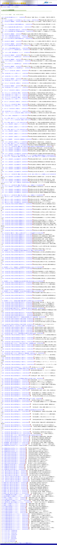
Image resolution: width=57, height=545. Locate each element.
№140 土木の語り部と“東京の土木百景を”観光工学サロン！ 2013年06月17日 (17, 275)
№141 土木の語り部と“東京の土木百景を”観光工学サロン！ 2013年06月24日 (17, 272)
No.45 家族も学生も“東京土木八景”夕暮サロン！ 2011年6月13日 (15, 482)
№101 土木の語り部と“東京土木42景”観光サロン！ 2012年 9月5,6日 (16, 370)
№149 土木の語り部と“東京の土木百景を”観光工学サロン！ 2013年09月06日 (17, 251)
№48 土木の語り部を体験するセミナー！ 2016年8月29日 (14, 17)
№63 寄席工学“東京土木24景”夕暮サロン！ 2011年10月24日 (14, 455)
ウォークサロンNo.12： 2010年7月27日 (9, 531)
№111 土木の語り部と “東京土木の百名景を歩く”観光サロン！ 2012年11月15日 (18, 344)
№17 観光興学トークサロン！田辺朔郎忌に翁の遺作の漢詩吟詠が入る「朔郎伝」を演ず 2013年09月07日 (23, 250)
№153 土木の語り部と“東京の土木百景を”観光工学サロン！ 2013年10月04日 (17, 242)
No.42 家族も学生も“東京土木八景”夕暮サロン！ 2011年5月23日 (15, 487)
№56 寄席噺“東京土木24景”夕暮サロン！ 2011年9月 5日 (13, 466)
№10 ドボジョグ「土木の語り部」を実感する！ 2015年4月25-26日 (16, 83)
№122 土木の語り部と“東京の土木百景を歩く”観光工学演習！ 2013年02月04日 (18, 320)
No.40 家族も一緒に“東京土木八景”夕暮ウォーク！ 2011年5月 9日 (15, 490)
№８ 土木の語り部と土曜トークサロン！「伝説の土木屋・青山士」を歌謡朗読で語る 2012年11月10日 (23, 343)
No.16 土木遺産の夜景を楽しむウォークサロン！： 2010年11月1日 (15, 526)
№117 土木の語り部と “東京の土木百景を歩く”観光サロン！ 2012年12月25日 (18, 330)
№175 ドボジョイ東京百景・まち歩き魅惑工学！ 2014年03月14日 (15, 192)
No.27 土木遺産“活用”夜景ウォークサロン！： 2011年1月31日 (14, 509)
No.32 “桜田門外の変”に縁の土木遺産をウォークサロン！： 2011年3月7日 (17, 502)
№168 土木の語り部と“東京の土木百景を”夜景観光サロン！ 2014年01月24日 (17, 209)
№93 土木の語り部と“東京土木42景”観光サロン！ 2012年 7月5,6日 (16, 390)
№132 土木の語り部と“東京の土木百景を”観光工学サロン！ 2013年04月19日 (17, 298)
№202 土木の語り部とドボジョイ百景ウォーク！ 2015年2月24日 (15, 98)
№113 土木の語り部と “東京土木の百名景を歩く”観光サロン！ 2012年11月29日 (18, 339)
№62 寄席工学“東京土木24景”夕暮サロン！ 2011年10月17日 (14, 457)
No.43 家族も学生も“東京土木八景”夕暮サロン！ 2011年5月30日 (15, 485)
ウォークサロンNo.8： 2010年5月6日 (9, 537)
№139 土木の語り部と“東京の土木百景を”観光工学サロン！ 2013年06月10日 (17, 278)
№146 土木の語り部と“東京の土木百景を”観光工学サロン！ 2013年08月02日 (17, 258)
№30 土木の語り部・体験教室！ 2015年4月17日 (12, 85)
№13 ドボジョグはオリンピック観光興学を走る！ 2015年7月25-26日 (16, 56)
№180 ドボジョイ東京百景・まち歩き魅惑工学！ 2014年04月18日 (15, 179)
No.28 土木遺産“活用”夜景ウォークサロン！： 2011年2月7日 (14, 508)
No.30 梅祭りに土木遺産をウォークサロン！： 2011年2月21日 (14, 505)
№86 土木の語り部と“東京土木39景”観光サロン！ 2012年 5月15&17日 (16, 407)
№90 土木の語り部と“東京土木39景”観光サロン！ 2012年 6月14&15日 (16, 395)
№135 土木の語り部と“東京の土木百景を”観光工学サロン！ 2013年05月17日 (17, 289)
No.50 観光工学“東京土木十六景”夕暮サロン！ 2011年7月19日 (15, 475)
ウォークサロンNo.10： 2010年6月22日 (9, 534)
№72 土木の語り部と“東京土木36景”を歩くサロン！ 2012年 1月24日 (16, 441)
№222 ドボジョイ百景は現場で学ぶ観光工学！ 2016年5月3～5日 (15, 35)
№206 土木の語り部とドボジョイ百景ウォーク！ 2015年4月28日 (15, 80)
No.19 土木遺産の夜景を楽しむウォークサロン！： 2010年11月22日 (15, 521)
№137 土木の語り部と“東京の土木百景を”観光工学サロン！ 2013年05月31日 (17, 284)
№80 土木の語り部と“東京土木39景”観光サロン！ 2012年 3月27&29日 (16, 425)
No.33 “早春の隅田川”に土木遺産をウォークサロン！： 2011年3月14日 (16, 500)
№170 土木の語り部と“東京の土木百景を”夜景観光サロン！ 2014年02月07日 (17, 203)
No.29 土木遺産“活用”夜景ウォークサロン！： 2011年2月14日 (14, 506)
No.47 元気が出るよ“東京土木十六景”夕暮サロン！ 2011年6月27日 (15, 479)
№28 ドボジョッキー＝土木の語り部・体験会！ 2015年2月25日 (15, 97)
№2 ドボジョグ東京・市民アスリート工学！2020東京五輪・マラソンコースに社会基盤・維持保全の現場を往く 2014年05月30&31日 (28, 155)
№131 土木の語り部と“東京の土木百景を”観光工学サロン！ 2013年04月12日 (17, 302)
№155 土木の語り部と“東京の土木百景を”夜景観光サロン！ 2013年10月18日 (17, 238)
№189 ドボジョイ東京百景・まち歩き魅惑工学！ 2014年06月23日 (15, 150)
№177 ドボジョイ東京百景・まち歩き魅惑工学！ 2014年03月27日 (15, 189)
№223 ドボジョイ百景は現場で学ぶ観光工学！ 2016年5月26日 (15, 29)
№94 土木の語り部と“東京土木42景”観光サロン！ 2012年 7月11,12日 (16, 387)
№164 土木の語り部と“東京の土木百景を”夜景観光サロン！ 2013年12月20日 (17, 220)
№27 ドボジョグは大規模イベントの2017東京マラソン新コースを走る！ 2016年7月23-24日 (21, 20)
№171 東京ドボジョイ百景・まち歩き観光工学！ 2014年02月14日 (15, 202)
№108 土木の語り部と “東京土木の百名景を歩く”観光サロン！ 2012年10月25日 (18, 351)
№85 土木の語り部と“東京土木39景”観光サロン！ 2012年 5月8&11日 (16, 411)
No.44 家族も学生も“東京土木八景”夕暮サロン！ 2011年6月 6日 (15, 484)
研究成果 (32, 5)
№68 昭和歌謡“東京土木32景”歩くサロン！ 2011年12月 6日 (14, 448)
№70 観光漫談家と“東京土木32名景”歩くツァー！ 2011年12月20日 (15, 444)
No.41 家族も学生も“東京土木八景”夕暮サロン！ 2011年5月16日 (15, 488)
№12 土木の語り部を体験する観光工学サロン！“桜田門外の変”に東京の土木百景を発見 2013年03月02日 (23, 308)
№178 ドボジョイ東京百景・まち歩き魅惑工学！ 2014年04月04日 (15, 186)
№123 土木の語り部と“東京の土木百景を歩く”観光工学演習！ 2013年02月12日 (18, 318)
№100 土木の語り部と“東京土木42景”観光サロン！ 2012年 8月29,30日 (16, 372)
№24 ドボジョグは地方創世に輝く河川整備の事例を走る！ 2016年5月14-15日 (18, 31)
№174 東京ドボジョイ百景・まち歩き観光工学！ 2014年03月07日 (15, 196)
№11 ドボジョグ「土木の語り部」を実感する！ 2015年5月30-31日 (16, 70)
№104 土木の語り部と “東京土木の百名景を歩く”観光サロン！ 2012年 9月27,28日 (18, 361)
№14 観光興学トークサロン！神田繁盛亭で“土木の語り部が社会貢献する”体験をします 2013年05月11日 (23, 291)
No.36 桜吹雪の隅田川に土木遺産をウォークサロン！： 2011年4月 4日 (16, 496)
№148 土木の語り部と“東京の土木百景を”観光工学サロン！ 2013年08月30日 (17, 254)
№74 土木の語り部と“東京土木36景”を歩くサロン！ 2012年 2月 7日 (16, 438)
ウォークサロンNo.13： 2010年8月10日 (9, 530)
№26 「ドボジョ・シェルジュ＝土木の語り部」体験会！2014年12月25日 (17, 112)
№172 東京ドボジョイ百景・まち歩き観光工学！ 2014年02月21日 (15, 200)
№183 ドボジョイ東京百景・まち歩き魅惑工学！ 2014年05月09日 (15, 168)
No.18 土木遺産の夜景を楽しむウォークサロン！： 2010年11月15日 (15, 523)
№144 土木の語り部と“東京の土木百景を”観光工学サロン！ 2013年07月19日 (17, 264)
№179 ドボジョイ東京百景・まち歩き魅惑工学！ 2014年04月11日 (15, 180)
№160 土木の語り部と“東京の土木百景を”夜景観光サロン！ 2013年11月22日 (17, 227)
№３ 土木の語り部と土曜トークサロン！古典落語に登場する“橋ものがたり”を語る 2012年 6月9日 (22, 398)
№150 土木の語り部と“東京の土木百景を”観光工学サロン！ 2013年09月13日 (17, 248)
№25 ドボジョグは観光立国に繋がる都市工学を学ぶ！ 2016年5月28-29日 (17, 26)
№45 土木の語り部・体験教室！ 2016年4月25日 (12, 41)
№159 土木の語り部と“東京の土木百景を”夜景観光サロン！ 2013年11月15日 (17, 230)
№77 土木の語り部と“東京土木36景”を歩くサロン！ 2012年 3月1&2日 (16, 432)
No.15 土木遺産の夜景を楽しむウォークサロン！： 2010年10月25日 (15, 527)
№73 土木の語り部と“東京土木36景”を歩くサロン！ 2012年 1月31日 (16, 439)
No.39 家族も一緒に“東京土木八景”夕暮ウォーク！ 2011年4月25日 (15, 491)
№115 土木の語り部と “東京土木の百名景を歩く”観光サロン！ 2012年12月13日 (18, 334)
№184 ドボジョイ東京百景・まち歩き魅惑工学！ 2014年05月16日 (15, 167)
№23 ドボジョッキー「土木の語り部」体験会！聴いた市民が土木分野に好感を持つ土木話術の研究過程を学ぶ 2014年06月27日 (27, 146)
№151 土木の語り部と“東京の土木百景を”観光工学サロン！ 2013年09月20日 (17, 246)
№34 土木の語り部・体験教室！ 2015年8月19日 (12, 55)
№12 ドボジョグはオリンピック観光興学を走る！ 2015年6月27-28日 (16, 63)
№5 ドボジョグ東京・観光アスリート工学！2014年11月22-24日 (15, 122)
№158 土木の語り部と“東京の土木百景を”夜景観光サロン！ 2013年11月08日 (17, 234)
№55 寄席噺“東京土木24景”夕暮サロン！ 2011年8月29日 (13, 467)
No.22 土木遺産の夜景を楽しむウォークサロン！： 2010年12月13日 (15, 517)
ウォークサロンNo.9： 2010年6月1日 (9, 535)
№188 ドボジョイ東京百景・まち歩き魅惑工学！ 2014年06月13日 (15, 153)
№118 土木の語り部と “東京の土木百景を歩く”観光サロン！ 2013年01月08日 (18, 328)
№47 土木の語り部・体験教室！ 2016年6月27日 (12, 21)
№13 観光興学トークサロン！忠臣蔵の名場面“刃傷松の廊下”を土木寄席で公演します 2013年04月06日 (23, 300)
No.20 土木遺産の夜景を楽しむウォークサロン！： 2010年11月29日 (15, 520)
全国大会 (25, 5)
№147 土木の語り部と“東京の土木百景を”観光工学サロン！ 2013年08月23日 (17, 257)
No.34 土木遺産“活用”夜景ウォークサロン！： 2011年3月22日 (14, 499)
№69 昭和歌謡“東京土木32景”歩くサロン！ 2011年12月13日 (14, 445)
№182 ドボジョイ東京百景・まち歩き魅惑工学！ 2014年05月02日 (15, 171)
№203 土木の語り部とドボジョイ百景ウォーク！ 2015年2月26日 (15, 95)
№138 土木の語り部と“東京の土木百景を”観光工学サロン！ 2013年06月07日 (17, 282)
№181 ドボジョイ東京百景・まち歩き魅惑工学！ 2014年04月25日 (15, 176)
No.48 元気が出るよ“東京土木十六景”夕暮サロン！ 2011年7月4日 (15, 478)
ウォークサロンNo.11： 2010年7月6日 (9, 533)
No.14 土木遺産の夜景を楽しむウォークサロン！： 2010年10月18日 (15, 529)
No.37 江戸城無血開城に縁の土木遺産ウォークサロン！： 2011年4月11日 (16, 494)
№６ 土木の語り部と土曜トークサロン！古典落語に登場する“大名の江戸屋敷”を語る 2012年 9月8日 (23, 368)
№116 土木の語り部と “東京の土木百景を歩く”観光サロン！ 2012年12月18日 (18, 331)
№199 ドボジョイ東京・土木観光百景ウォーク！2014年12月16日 (15, 115)
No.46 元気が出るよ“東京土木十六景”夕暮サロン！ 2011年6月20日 (15, 481)
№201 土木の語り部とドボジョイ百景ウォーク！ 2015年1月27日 (15, 105)
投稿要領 (35, 5)
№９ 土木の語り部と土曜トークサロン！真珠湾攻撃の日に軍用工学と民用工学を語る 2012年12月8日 (23, 333)
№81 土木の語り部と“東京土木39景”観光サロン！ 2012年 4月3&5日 (16, 422)
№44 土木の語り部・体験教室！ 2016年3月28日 (12, 43)
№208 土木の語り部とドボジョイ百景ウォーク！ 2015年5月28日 (15, 73)
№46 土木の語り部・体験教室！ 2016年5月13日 (12, 33)
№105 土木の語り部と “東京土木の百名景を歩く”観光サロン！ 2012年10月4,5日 (18, 358)
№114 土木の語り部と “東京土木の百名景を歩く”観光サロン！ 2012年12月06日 (18, 337)
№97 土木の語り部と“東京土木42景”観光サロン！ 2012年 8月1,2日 (16, 381)
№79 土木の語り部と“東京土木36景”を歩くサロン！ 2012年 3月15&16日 (17, 426)
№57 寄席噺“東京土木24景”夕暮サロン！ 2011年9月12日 (13, 464)
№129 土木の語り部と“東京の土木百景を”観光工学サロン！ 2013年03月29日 (17, 305)
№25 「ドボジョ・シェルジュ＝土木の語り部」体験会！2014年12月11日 (17, 119)
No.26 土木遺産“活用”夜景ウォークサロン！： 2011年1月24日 (14, 511)
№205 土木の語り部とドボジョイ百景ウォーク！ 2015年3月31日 (15, 87)
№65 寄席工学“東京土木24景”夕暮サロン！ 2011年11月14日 (14, 452)
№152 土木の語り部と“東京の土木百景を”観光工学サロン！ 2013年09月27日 (17, 243)
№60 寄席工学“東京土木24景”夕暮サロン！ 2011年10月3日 (14, 460)
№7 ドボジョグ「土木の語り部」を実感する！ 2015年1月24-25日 (16, 108)
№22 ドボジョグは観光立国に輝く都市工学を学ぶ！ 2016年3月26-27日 (17, 45)
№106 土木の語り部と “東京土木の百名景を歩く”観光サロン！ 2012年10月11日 (18, 357)
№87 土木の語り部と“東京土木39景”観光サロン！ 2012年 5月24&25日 (16, 404)
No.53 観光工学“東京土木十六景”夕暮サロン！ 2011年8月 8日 (14, 470)
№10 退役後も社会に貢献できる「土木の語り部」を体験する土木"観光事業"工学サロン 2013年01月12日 (23, 325)
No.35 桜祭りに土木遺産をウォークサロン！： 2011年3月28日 (14, 497)
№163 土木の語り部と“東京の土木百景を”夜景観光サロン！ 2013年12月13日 (17, 221)
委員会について (16, 5)
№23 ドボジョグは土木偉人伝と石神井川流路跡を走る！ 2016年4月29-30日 (18, 38)
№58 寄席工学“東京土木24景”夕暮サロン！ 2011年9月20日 (14, 463)
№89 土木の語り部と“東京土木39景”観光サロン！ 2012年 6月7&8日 (16, 400)
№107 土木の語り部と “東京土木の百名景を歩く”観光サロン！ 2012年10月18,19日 (19, 354)
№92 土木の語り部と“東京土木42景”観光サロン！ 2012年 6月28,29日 (16, 392)
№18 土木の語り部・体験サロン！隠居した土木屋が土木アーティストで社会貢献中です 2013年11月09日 (23, 233)
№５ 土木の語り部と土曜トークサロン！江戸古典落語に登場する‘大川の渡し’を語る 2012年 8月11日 (23, 378)
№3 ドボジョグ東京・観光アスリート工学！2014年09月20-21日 (15, 143)
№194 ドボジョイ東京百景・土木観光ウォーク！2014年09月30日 (15, 136)
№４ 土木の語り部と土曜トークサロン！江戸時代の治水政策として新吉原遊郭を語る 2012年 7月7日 (23, 388)
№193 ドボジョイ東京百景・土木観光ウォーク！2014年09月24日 (15, 141)
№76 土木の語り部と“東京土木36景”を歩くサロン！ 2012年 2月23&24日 (17, 433)
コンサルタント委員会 (6, 7)
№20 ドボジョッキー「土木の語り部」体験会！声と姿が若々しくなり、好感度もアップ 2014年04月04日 (23, 185)
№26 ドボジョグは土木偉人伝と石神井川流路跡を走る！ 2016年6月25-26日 (18, 24)
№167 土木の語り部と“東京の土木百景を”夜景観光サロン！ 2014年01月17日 (17, 212)
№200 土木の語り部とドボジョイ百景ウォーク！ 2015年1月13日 (15, 111)
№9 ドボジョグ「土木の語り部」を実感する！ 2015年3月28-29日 (16, 90)
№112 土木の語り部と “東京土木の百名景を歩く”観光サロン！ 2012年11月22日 (18, 341)
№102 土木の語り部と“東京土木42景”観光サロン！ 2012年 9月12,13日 (16, 367)
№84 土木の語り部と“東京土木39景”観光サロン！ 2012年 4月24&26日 (16, 414)
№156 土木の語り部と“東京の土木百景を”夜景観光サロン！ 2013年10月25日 (17, 237)
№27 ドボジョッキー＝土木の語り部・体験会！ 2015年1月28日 (15, 104)
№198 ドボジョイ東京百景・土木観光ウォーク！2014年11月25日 (15, 124)
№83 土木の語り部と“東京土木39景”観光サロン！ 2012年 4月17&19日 (16, 416)
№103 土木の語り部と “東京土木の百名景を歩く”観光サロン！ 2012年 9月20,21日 (18, 364)
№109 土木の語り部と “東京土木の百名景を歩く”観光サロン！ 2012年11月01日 (18, 349)
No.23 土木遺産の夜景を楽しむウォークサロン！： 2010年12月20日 (15, 515)
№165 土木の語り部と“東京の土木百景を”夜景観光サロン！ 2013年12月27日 (17, 217)
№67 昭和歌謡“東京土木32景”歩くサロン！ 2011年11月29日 (14, 449)
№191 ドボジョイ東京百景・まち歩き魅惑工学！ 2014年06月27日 (15, 147)
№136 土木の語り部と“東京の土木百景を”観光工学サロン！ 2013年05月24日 (17, 286)
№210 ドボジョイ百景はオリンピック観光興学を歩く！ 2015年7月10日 (17, 60)
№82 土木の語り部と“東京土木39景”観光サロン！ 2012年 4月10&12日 (16, 419)
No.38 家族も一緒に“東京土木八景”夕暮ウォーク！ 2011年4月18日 (15, 493)
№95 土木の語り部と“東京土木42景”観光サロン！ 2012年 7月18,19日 (16, 384)
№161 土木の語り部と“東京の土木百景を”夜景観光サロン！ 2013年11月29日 (17, 224)
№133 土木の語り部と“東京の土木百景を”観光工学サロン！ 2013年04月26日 (17, 295)
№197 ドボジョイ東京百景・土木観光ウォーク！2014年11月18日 (15, 126)
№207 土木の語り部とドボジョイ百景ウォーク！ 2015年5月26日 (15, 76)
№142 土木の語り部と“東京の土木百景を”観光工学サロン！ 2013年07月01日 (17, 271)
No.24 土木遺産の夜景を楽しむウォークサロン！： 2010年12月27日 (15, 514)
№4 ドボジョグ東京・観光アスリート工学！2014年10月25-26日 (15, 129)
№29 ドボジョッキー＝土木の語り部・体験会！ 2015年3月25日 (15, 92)
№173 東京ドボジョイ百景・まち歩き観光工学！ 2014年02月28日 (15, 199)
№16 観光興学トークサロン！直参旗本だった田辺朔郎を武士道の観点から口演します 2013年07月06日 (23, 267)
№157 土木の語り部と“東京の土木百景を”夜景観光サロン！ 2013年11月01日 (17, 236)
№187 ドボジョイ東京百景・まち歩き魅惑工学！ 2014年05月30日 (15, 159)
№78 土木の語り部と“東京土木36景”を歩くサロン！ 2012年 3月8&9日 (16, 429)
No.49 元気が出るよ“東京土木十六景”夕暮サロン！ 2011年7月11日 (15, 476)
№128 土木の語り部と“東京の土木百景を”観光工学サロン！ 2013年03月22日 (17, 306)
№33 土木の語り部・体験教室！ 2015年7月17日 (12, 59)
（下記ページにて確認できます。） (26, 542)
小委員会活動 (21, 5)
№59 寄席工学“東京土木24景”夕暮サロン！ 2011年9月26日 (14, 461)
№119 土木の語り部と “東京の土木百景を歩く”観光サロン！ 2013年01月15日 (18, 327)
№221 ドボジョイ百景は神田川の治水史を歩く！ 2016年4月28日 (15, 37)
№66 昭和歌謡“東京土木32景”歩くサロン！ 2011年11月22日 (14, 451)
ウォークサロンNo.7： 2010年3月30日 (9, 538)
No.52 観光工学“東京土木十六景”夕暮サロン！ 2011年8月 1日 (14, 472)
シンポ (29, 5)
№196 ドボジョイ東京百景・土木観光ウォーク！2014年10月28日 (15, 131)
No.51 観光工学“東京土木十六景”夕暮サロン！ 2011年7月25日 (15, 473)
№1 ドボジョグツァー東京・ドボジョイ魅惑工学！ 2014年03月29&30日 (16, 182)
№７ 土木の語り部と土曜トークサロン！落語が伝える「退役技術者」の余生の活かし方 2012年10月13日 (23, 353)
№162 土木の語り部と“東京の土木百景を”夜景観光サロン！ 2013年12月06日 (17, 223)
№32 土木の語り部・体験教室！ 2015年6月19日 (12, 66)
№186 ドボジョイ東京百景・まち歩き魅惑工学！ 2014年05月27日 (15, 161)
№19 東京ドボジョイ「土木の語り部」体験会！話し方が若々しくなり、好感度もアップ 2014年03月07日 (23, 195)
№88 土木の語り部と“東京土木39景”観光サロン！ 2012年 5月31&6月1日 (17, 401)
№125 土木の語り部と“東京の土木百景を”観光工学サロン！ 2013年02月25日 (18, 314)
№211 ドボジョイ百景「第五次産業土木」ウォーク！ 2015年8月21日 (16, 52)
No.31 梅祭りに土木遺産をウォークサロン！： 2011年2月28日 (14, 503)
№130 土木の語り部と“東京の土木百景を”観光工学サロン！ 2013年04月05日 (17, 303)
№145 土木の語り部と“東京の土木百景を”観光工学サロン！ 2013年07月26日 (17, 261)
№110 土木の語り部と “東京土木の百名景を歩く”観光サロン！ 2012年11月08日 (18, 346)
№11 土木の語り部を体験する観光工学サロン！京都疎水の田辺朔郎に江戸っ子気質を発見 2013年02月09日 (24, 317)
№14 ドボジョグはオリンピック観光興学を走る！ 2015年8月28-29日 (16, 49)
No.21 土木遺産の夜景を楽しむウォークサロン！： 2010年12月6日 (15, 518)
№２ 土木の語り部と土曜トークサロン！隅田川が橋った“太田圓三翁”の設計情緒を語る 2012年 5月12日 (23, 409)
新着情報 (4, 5)
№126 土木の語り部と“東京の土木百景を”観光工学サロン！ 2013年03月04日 (17, 312)
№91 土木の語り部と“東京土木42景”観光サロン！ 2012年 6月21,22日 (16, 394)
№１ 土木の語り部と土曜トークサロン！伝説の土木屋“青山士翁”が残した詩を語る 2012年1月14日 (22, 435)
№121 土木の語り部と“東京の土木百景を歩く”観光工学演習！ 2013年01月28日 (18, 321)
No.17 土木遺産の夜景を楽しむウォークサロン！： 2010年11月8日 (15, 524)
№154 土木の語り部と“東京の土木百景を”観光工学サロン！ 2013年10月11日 (17, 240)
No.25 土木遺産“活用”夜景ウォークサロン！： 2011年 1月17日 (14, 512)
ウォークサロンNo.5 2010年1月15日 (9, 541)
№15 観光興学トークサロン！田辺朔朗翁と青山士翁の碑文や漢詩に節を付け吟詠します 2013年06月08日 (23, 281)
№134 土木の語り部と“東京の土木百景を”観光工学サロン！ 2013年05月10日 (17, 292)
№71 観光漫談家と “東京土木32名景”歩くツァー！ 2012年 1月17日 (16, 442)
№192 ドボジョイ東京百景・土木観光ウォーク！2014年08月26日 (15, 144)
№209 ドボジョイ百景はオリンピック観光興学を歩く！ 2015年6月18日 (17, 67)
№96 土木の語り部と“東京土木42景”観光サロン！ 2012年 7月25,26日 (16, 382)
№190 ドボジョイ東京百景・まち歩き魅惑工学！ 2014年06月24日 (15, 149)
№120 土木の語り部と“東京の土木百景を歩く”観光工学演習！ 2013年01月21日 (18, 324)
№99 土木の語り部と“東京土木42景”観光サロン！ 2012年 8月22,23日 (16, 375)
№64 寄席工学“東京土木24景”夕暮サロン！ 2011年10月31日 (14, 454)
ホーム (1, 5)
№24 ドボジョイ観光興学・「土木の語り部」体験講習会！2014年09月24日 (17, 139)
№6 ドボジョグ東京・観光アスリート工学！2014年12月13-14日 (15, 118)
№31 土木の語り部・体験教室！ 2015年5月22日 (12, 78)
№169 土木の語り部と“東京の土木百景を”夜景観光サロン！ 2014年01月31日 (17, 206)
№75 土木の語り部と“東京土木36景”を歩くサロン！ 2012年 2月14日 (16, 436)
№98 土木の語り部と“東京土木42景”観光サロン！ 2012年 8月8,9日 (16, 379)
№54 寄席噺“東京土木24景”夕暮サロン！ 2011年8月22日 (13, 469)
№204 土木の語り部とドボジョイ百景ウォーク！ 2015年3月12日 (15, 94)
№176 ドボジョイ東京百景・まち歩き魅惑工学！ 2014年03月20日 (15, 190)
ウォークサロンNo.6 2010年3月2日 (8, 540)
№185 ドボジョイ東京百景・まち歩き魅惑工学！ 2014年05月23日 (15, 164)
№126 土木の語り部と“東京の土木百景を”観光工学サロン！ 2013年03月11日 (17, 309)
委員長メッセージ (10, 5)
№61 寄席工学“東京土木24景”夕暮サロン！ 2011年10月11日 (14, 458)
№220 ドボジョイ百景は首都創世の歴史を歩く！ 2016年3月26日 (15, 48)
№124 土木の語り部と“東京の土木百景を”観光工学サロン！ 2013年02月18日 (18, 315)
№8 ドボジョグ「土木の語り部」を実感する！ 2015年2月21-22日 (16, 101)
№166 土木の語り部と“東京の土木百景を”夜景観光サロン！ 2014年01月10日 (17, 214)
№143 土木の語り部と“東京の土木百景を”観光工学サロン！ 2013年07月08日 (17, 268)
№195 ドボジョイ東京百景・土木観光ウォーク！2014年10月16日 (15, 133)
